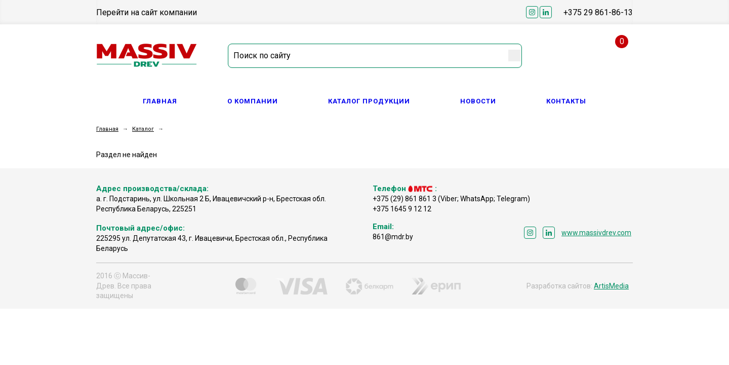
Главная (160, 101)
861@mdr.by (393, 237)
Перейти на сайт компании (146, 12)
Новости (478, 101)
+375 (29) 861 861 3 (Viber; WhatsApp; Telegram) (451, 199)
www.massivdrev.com (596, 233)
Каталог (143, 129)
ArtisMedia (611, 286)
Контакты (566, 101)
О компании (252, 101)
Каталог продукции (369, 101)
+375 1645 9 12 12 (402, 209)
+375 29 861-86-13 (598, 12)
